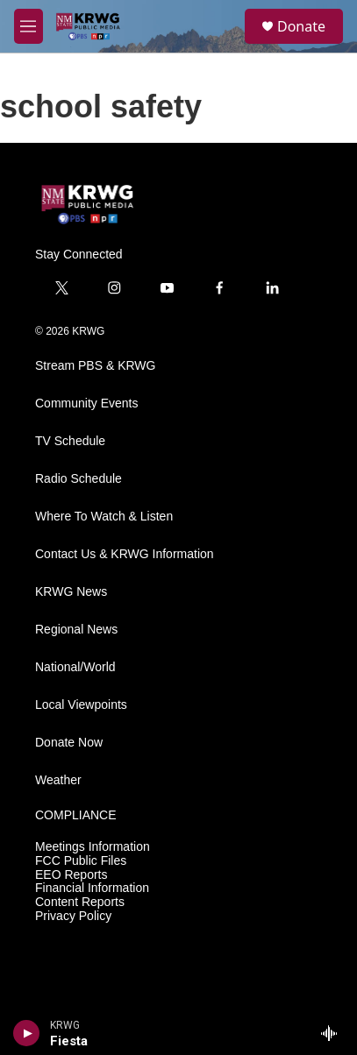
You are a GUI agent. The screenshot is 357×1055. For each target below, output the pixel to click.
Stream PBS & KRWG (95, 365)
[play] (27, 1033)
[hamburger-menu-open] (28, 26)
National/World (75, 667)
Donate (301, 26)
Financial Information (92, 888)
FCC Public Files (80, 860)
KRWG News (71, 591)
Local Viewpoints (81, 705)
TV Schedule (70, 441)
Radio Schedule (78, 478)
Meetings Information (92, 846)
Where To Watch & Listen (104, 516)
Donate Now (69, 742)
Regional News (76, 629)
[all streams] (334, 1033)
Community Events (86, 403)
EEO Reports (71, 875)
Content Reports (80, 902)
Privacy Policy (73, 916)
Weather (58, 780)
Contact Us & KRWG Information (124, 554)
